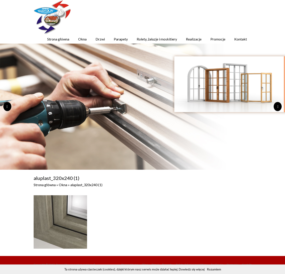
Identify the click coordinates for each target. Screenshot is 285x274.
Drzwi (100, 39)
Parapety (121, 39)
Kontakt (240, 39)
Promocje (217, 39)
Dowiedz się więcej (192, 269)
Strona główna (58, 39)
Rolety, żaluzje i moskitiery (157, 39)
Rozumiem (214, 269)
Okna (82, 39)
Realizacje (194, 39)
